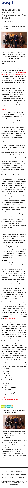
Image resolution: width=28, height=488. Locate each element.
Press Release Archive (16, 471)
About (7, 471)
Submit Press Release (8, 474)
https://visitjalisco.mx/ (10, 318)
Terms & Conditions (20, 474)
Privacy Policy (18, 477)
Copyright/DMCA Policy (7, 477)
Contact (25, 477)
